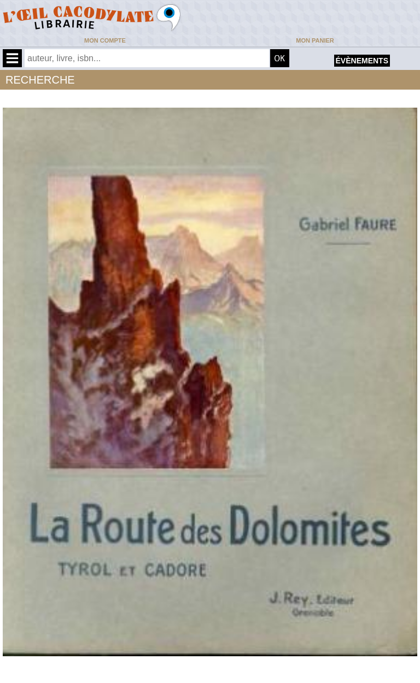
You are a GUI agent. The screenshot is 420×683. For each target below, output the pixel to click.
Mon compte (105, 40)
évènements (362, 60)
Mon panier (315, 40)
